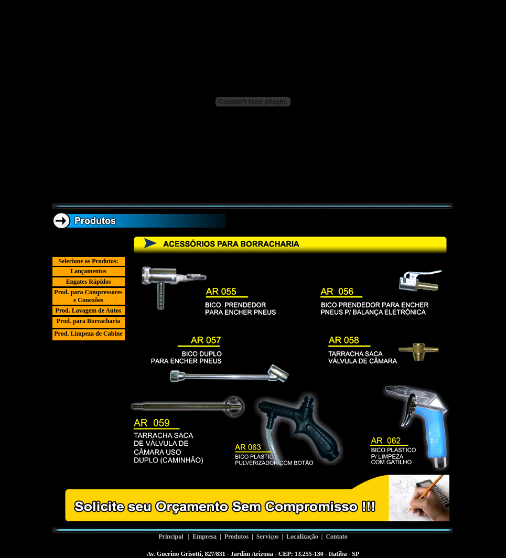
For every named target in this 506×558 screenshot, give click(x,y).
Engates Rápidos (88, 281)
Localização (302, 536)
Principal (170, 536)
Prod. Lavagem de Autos (89, 310)
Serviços (267, 536)
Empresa (204, 536)
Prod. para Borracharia (88, 321)
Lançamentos (88, 271)
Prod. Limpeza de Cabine (88, 333)
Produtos (236, 536)
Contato (336, 536)
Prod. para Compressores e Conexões (88, 296)
